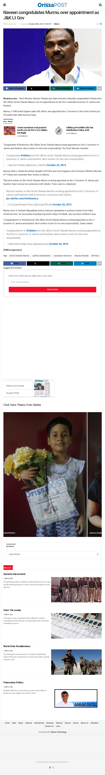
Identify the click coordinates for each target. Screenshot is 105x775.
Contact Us (49, 726)
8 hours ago (22, 136)
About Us (84, 723)
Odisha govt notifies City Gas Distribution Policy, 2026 (79, 129)
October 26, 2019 (58, 244)
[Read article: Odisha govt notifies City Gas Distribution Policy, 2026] (58, 130)
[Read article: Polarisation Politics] (76, 698)
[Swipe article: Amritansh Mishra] (52, 474)
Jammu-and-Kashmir (41, 256)
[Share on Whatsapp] (61, 88)
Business (50, 723)
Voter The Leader (12, 610)
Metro (56, 24)
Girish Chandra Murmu (19, 256)
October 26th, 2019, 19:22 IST (39, 24)
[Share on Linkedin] (85, 88)
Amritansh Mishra (17, 533)
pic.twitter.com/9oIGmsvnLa (22, 198)
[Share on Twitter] (38, 88)
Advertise (94, 723)
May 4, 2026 (8, 651)
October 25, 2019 (56, 165)
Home (7, 723)
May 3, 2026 (8, 687)
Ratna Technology (58, 732)
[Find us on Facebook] (50, 767)
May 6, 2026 (8, 578)
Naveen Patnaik (81, 256)
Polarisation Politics (13, 682)
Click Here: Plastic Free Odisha (22, 405)
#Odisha (25, 155)
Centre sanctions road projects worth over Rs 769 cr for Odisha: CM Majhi (32, 130)
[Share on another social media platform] (99, 88)
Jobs (58, 726)
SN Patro (95, 256)
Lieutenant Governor (63, 256)
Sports (75, 723)
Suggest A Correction (12, 268)
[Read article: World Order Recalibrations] (76, 662)
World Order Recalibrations (16, 646)
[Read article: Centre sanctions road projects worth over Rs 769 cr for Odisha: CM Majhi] (9, 130)
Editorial (59, 723)
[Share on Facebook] (14, 88)
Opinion (68, 723)
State (14, 723)
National (28, 723)
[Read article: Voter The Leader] (76, 626)
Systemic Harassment (14, 574)
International (39, 723)
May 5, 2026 (8, 614)
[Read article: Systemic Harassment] (76, 589)
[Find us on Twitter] (53, 767)
